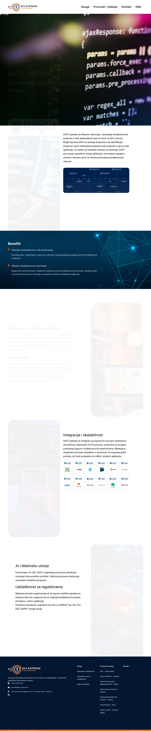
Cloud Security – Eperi (108, 705)
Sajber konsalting (83, 684)
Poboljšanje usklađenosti (86, 671)
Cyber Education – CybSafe (109, 676)
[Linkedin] (9, 694)
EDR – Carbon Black (107, 671)
